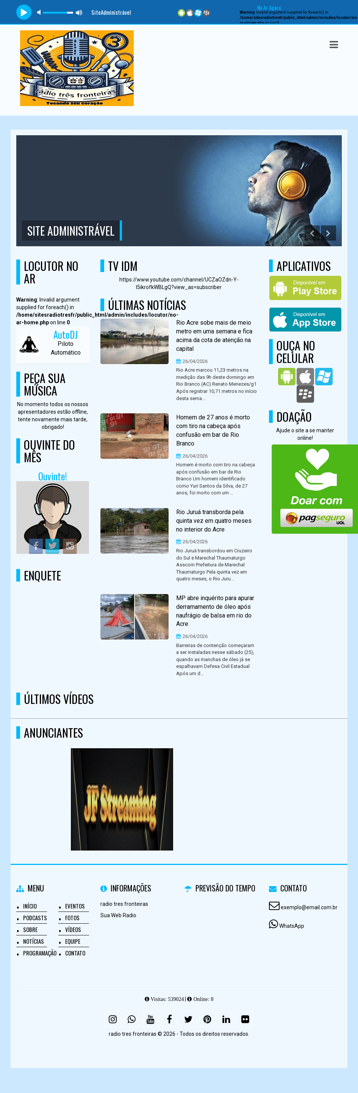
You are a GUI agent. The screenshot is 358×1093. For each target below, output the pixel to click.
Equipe (72, 941)
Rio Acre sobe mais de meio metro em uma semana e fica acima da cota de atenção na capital (214, 335)
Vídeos (73, 929)
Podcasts (35, 917)
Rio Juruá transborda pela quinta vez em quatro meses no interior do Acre (214, 520)
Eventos (75, 906)
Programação (39, 953)
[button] (334, 44)
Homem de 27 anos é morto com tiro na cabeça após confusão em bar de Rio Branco (213, 430)
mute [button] (40, 12)
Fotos (72, 917)
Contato (75, 953)
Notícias (33, 941)
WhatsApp (291, 926)
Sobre (30, 929)
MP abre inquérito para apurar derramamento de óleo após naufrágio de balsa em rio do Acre (215, 611)
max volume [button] (79, 12)
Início (30, 906)
